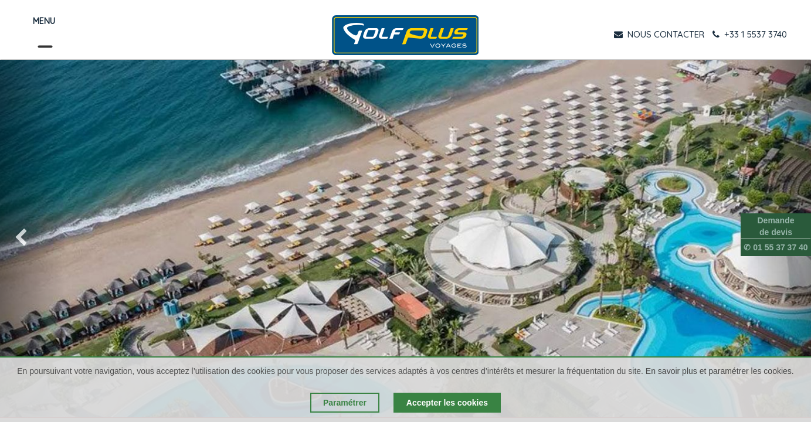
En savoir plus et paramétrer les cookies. (720, 371)
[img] (32, 238)
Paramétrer (345, 402)
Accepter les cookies (447, 402)
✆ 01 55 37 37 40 (775, 247)
